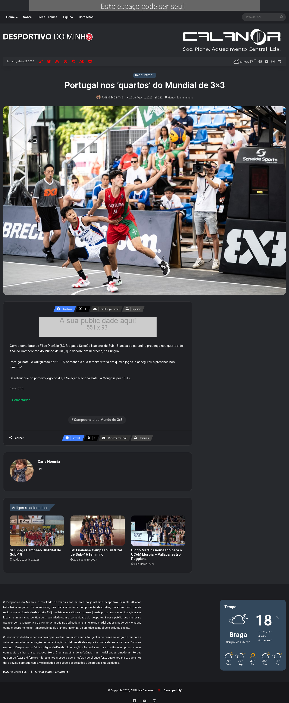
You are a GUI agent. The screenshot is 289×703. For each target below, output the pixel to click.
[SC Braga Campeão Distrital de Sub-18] (37, 528)
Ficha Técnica (47, 17)
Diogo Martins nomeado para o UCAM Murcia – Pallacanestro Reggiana (156, 552)
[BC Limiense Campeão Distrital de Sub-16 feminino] (97, 528)
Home (10, 17)
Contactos (86, 17)
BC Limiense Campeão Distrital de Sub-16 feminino (96, 550)
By (180, 688)
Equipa (68, 17)
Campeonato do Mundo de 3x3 (98, 420)
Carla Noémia (114, 97)
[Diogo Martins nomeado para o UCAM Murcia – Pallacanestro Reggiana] (158, 528)
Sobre (27, 17)
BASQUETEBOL (144, 75)
